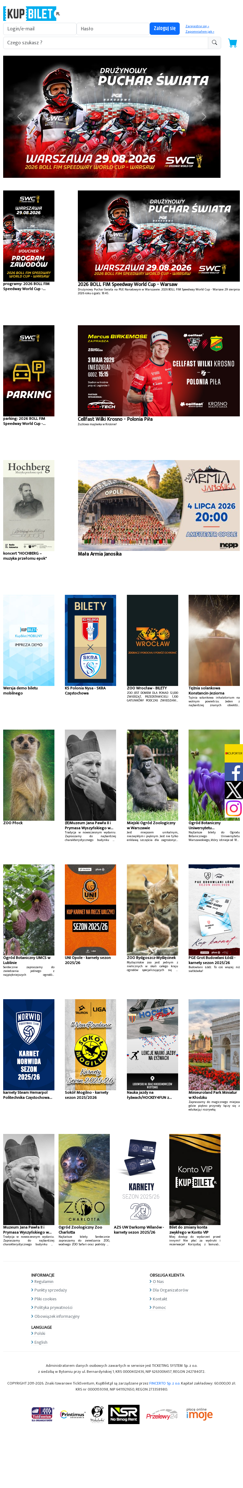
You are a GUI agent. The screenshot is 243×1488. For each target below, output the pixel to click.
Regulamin (43, 1281)
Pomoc (159, 1307)
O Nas (158, 1281)
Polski (39, 1333)
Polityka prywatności (53, 1307)
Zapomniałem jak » (199, 31)
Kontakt (160, 1299)
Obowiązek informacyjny (56, 1316)
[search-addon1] (105, 43)
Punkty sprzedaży (50, 1290)
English (40, 1342)
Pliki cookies (45, 1299)
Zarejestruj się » (197, 26)
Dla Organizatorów (170, 1290)
